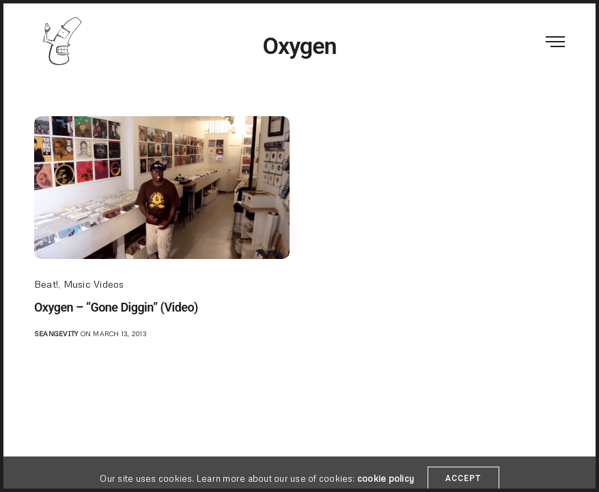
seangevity (56, 333)
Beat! (46, 284)
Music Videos (94, 284)
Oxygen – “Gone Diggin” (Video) (116, 307)
